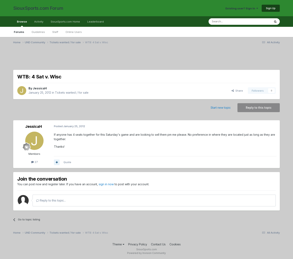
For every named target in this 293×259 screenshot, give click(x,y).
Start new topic (221, 107)
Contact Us (158, 244)
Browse (22, 23)
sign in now (106, 184)
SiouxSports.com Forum (38, 8)
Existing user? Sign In (241, 8)
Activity (38, 21)
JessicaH (40, 88)
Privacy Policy (137, 244)
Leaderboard (95, 21)
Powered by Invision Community (146, 253)
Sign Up (271, 8)
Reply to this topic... (51, 200)
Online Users (74, 32)
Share (237, 90)
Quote (67, 162)
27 (34, 162)
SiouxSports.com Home (65, 21)
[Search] (229, 21)
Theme (118, 244)
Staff (55, 32)
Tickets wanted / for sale (72, 92)
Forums (19, 32)
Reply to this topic (258, 107)
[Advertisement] (135, 59)
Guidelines (38, 32)
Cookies (175, 244)
